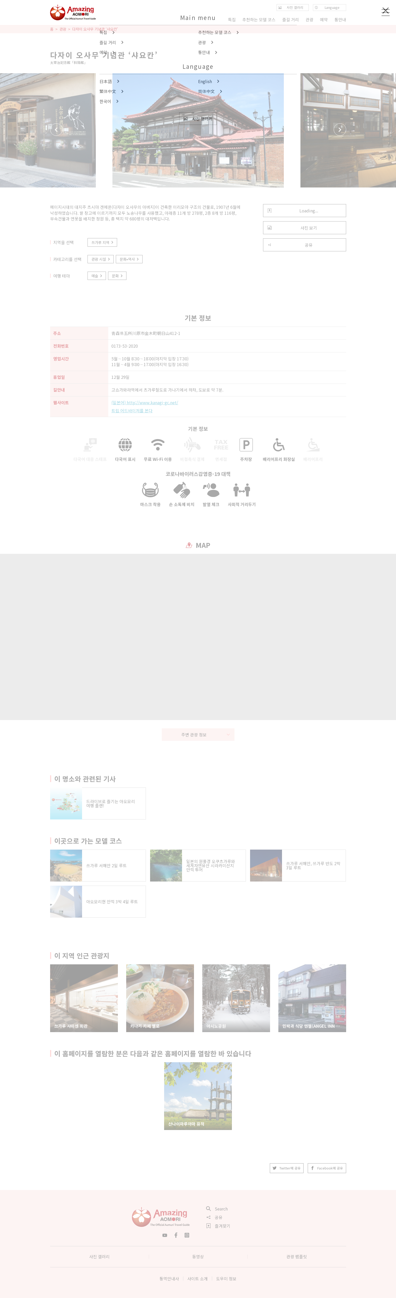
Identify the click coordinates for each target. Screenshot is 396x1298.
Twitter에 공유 (287, 1168)
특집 (232, 19)
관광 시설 (101, 259)
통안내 (340, 19)
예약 (324, 19)
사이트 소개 (197, 1278)
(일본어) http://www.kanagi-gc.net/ (144, 402)
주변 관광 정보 (205, 734)
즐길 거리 (290, 19)
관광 (62, 29)
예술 (97, 275)
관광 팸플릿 (296, 1256)
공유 (290, 245)
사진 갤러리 (99, 1256)
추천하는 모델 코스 (259, 19)
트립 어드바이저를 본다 (131, 410)
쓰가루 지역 (102, 242)
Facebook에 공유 (327, 1168)
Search (217, 1209)
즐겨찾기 (218, 1226)
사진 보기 (292, 228)
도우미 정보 (226, 1278)
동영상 (198, 1256)
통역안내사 (169, 1278)
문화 (118, 275)
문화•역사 (130, 259)
